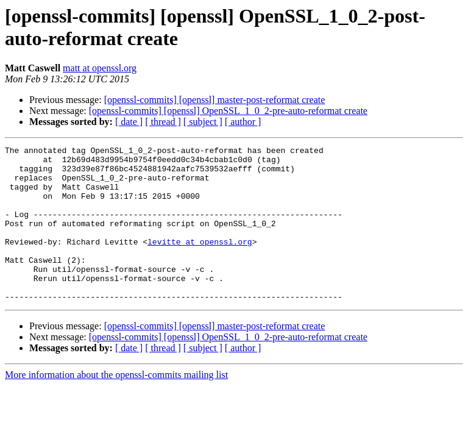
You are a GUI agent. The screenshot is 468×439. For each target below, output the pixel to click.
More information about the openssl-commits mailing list (116, 406)
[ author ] (243, 121)
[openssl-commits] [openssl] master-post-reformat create (214, 100)
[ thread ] (163, 121)
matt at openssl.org (99, 68)
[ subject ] (202, 121)
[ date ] (129, 121)
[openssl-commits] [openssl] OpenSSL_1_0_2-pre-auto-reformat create (228, 110)
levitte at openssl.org (199, 261)
